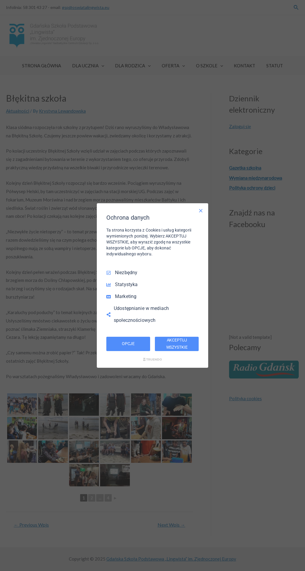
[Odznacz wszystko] (200, 210)
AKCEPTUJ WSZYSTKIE (177, 344)
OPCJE (128, 343)
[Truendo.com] (152, 359)
